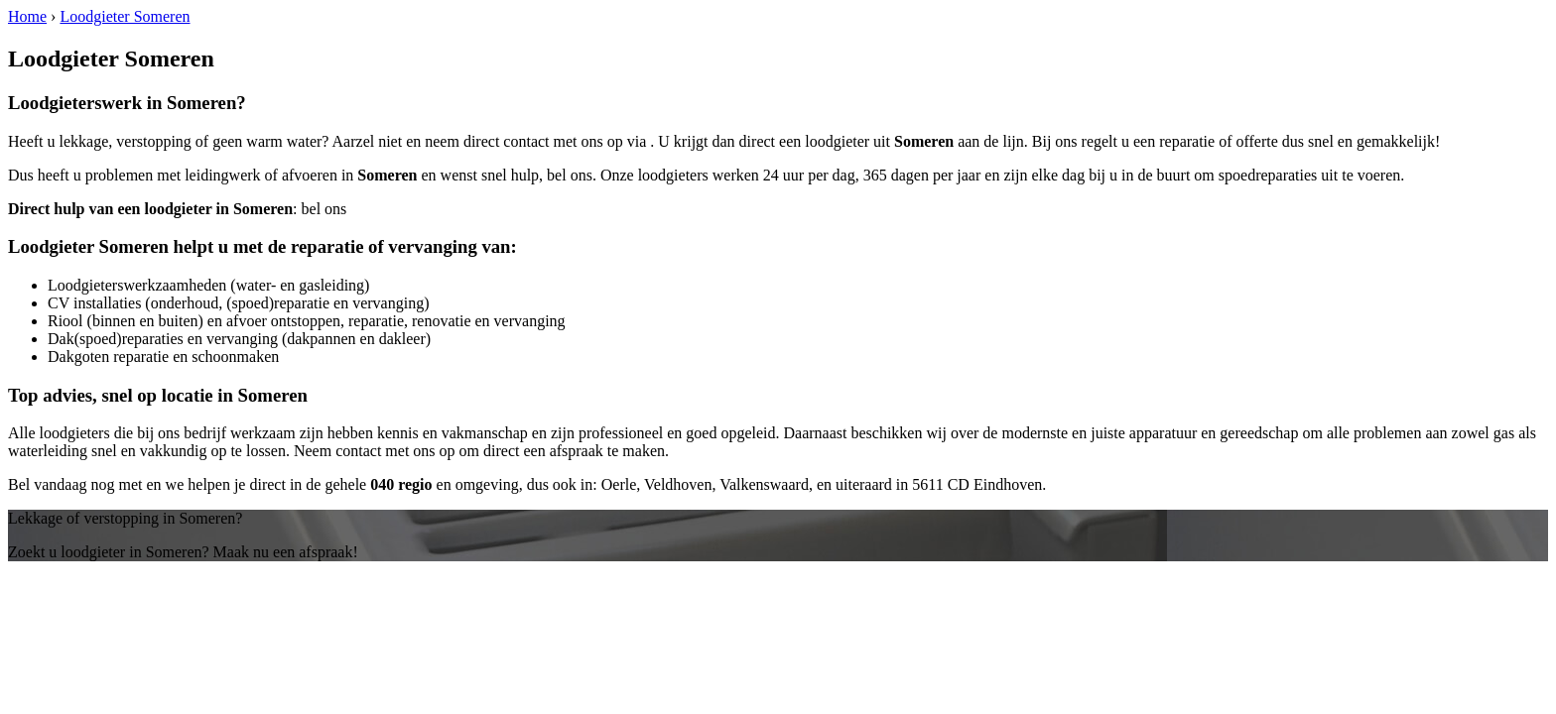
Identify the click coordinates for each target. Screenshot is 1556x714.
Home (27, 16)
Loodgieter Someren (125, 16)
